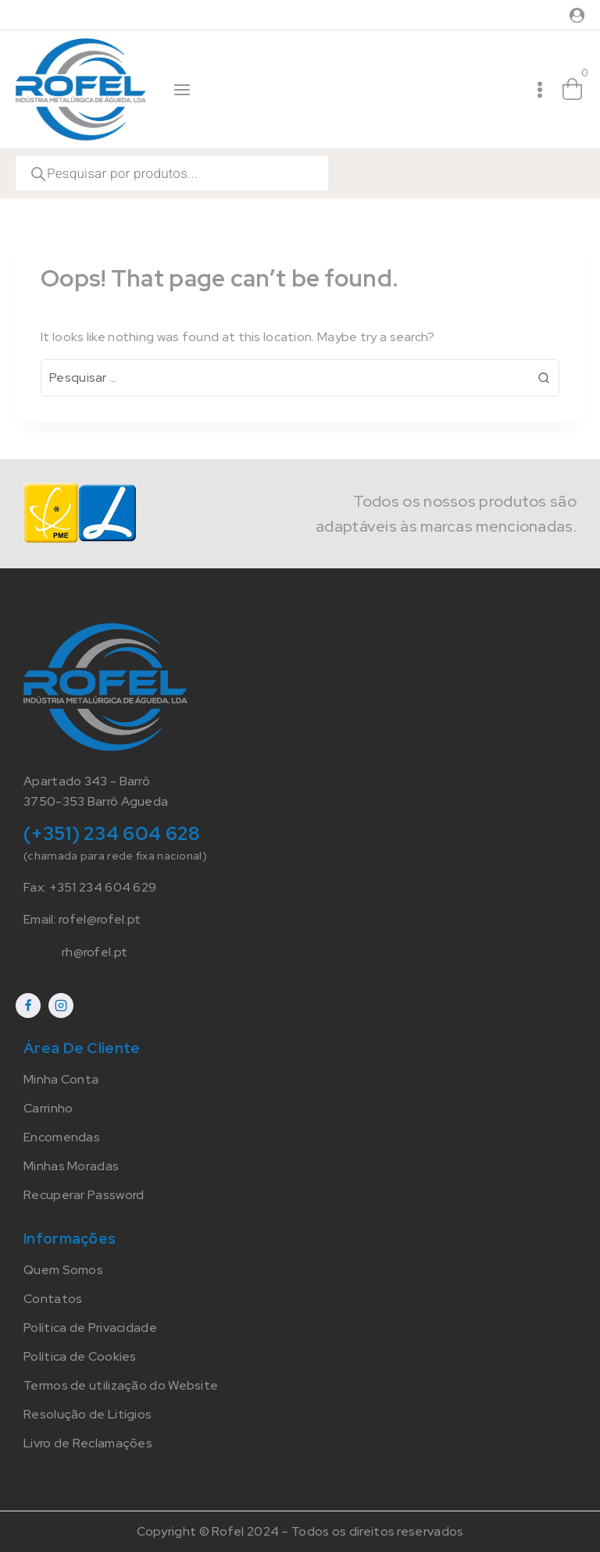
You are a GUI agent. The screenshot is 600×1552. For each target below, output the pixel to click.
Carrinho (48, 1108)
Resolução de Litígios (87, 1414)
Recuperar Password (83, 1195)
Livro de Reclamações (87, 1443)
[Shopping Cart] (572, 89)
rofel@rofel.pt (100, 919)
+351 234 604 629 (103, 887)
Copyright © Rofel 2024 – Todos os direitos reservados (300, 1531)
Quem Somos (63, 1270)
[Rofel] (81, 89)
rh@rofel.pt (94, 952)
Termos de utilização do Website (120, 1385)
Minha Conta (60, 1079)
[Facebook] (28, 1005)
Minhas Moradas (71, 1166)
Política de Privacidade (90, 1327)
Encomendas (61, 1137)
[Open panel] (183, 90)
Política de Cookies (80, 1356)
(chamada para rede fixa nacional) (115, 856)
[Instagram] (60, 1005)
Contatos (52, 1298)
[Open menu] (539, 89)
